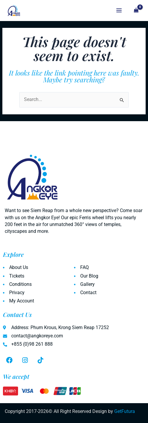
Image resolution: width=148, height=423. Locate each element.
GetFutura (124, 411)
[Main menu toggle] (119, 10)
